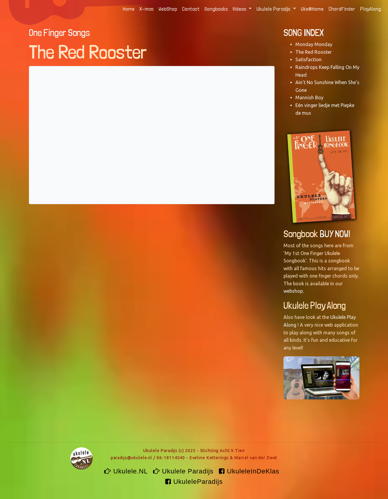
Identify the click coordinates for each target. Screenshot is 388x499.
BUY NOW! (335, 234)
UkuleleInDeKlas (250, 471)
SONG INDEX (303, 32)
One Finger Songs (59, 32)
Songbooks (216, 9)
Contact (191, 9)
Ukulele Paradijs (184, 471)
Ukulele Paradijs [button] (274, 9)
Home (130, 8)
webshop (293, 291)
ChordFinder (341, 9)
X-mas (146, 9)
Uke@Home (312, 9)
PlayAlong (370, 9)
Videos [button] (240, 9)
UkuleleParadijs (194, 481)
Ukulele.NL (126, 471)
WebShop (167, 9)
